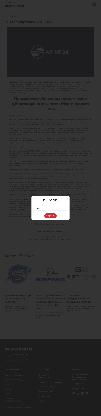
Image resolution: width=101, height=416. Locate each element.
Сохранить (50, 216)
